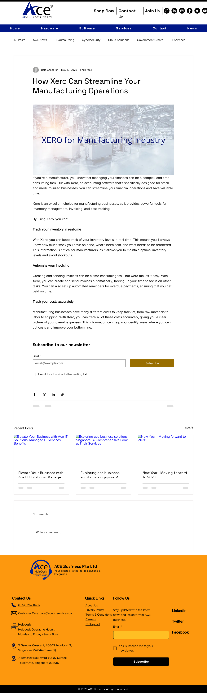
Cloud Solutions (118, 39)
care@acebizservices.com (57, 613)
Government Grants (150, 39)
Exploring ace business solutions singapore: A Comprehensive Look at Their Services (100, 475)
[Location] (13, 646)
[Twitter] (197, 11)
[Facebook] (189, 11)
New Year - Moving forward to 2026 (165, 475)
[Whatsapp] (167, 11)
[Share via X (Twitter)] (44, 394)
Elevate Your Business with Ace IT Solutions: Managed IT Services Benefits (41, 475)
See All (189, 427)
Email (37, 356)
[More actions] (172, 70)
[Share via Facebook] (34, 394)
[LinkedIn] (174, 11)
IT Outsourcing (64, 39)
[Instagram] (182, 11)
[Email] (78, 363)
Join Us (152, 10)
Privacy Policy (95, 609)
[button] (49, 28)
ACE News (40, 39)
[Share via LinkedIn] (53, 394)
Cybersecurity (91, 39)
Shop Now (104, 10)
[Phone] (13, 605)
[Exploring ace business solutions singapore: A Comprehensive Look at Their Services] (103, 450)
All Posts (19, 39)
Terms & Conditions (99, 614)
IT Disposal (93, 624)
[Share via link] (62, 394)
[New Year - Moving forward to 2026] (165, 450)
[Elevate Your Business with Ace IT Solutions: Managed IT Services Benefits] (41, 450)
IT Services (178, 39)
